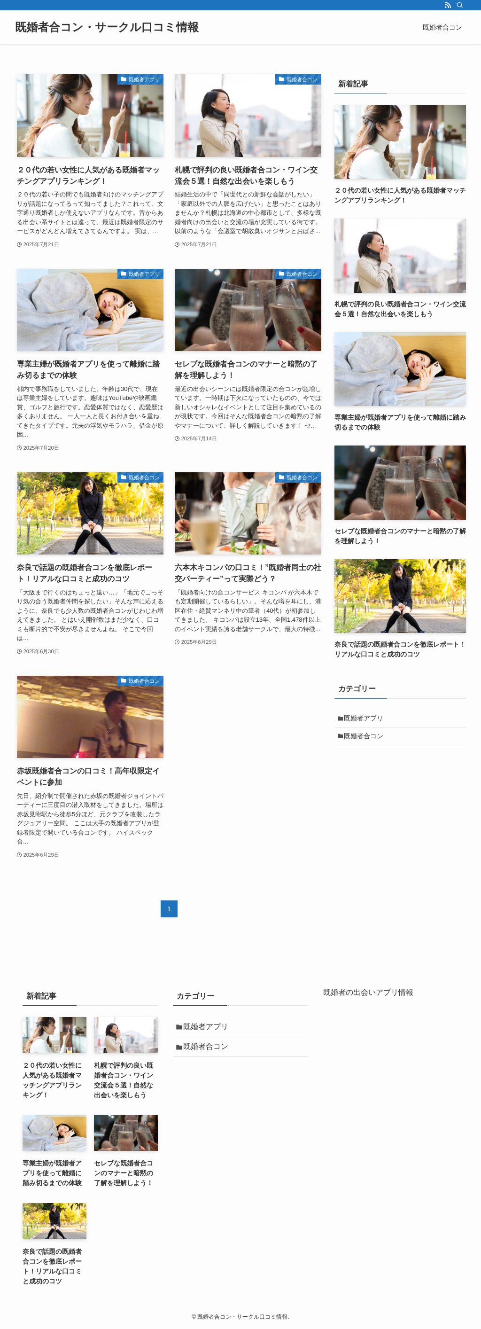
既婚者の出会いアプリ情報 (368, 992)
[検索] (460, 5)
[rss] (448, 5)
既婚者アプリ (366, 719)
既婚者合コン (366, 739)
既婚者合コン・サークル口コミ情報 (107, 27)
